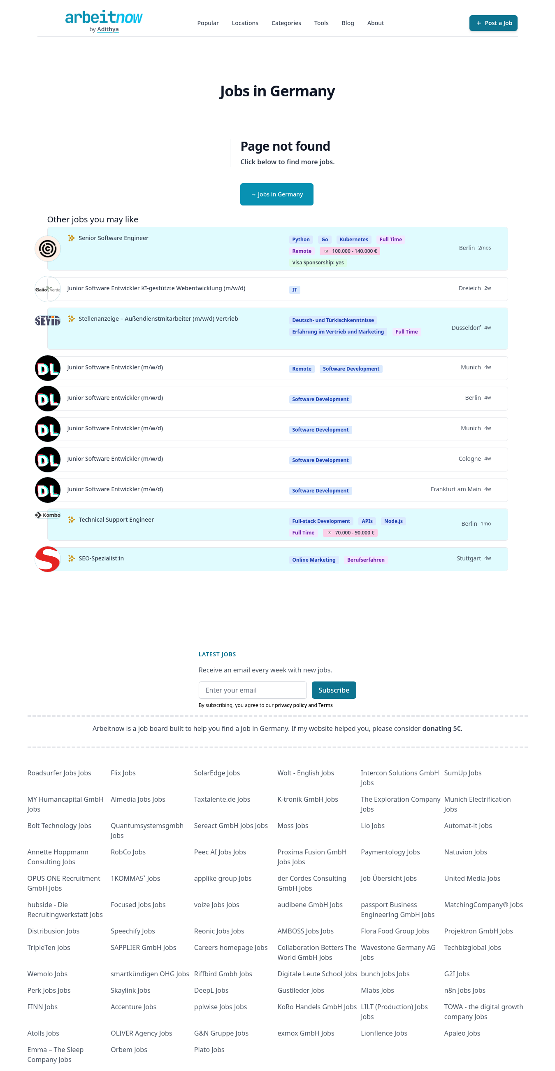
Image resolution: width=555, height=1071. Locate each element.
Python (301, 239)
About (375, 23)
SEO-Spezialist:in (101, 558)
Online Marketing (314, 559)
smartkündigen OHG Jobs (150, 973)
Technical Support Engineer (116, 519)
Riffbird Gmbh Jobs (223, 973)
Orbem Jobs (129, 1049)
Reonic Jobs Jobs (219, 931)
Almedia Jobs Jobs (138, 799)
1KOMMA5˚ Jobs (135, 878)
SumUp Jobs (463, 772)
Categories (286, 23)
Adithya (108, 29)
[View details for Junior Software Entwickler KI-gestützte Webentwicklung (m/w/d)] (48, 289)
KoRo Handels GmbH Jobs (317, 1006)
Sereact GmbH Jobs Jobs (231, 825)
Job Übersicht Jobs (389, 878)
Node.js (393, 521)
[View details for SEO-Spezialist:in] (48, 559)
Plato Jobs (209, 1049)
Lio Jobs (373, 825)
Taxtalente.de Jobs (222, 799)
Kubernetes (354, 239)
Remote (302, 250)
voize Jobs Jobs (216, 904)
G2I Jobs (457, 973)
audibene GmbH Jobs (310, 904)
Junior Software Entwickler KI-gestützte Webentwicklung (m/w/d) (156, 288)
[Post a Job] (493, 23)
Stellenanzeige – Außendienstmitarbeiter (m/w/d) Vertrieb (158, 318)
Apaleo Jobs (462, 1033)
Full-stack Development (322, 521)
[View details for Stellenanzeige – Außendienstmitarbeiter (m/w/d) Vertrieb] (48, 328)
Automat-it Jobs (468, 825)
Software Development (351, 368)
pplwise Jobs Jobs (220, 1006)
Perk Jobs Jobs (49, 990)
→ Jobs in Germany (277, 194)
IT (295, 289)
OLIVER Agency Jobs (141, 1033)
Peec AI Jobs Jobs (220, 851)
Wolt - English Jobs (306, 772)
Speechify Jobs (133, 931)
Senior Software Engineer (114, 238)
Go (324, 239)
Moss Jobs (293, 825)
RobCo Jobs (128, 851)
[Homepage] (104, 16)
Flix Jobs (123, 772)
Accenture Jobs (133, 1006)
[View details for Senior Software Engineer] (48, 249)
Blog (348, 23)
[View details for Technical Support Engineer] (48, 524)
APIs (367, 521)
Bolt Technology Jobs (60, 825)
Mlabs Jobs (377, 990)
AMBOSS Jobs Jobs (306, 931)
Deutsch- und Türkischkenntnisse (333, 320)
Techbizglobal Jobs (472, 947)
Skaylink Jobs (131, 990)
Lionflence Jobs (384, 1033)
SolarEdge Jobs (217, 772)
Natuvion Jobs (465, 851)
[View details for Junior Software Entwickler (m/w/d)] (48, 368)
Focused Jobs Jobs (138, 904)
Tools (321, 23)
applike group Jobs (223, 878)
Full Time (391, 239)
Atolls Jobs (43, 1033)
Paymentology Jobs (390, 851)
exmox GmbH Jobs (306, 1033)
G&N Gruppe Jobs (221, 1033)
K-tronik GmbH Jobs (308, 799)
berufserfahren (366, 559)
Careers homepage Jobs (231, 947)
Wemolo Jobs (48, 973)
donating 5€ (442, 728)
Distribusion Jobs (54, 931)
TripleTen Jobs (49, 947)
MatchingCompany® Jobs (483, 904)
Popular (208, 23)
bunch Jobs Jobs (385, 973)
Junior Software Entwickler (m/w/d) (115, 367)
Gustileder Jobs (301, 990)
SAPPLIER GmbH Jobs (143, 947)
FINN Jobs (43, 1006)
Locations (245, 23)
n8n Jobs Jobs (464, 990)
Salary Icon (326, 251)
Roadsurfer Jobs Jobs (59, 772)
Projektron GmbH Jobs (478, 931)
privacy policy (291, 705)
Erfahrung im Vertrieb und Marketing (338, 331)
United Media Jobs (472, 878)
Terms (325, 705)
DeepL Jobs (211, 990)
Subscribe (334, 690)
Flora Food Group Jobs (395, 931)
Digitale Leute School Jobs (318, 973)
